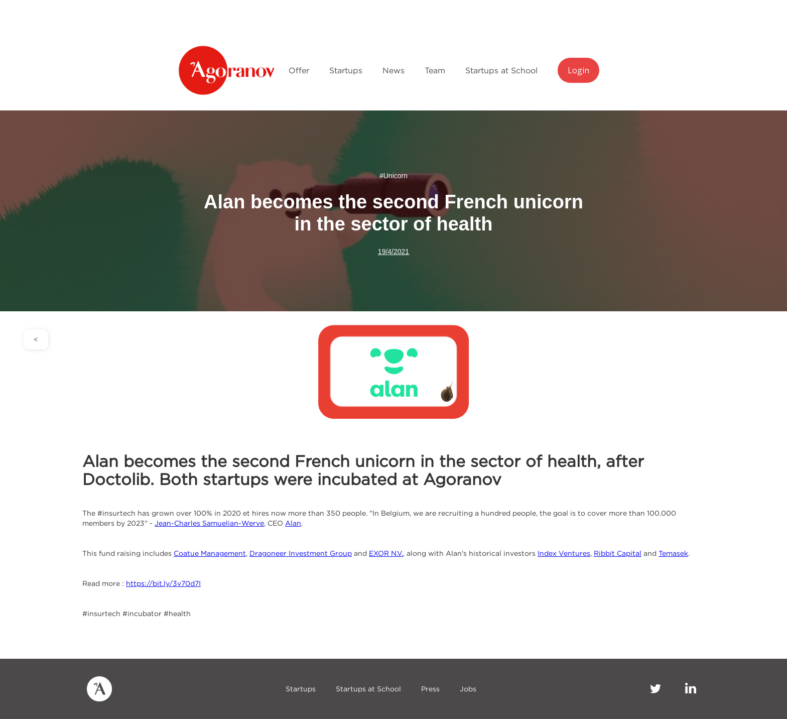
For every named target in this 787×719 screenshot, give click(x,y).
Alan (293, 523)
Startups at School (501, 70)
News (393, 70)
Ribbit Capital (617, 553)
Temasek (673, 553)
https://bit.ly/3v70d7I (163, 583)
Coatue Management (210, 553)
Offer (299, 70)
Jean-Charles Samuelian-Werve (209, 523)
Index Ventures (564, 553)
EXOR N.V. (386, 553)
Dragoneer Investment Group (300, 553)
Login (578, 70)
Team (435, 70)
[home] (228, 70)
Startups (345, 70)
